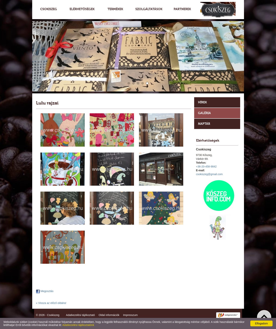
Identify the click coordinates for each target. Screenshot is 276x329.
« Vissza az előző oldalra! (51, 303)
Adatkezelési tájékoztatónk (78, 325)
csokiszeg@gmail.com (209, 174)
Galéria (204, 113)
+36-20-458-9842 (206, 166)
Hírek (202, 102)
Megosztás (45, 291)
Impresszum (130, 315)
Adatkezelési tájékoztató (80, 315)
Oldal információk (109, 315)
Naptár (204, 124)
